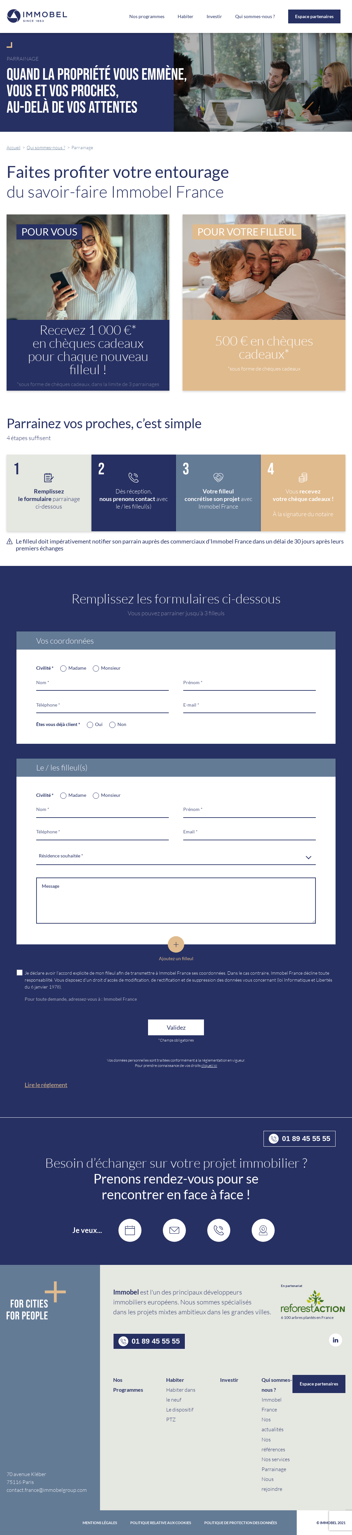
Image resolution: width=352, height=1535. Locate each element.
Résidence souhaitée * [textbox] (61, 855)
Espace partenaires (314, 16)
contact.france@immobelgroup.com (47, 1490)
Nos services (276, 1459)
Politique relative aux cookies (160, 1523)
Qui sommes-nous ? (46, 147)
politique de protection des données (240, 1523)
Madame (77, 668)
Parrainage (274, 1469)
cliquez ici (209, 1065)
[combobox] (176, 856)
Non (121, 724)
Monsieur (111, 668)
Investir (214, 16)
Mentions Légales (100, 1523)
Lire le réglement (46, 1084)
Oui (99, 724)
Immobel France (120, 999)
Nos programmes (146, 16)
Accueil (13, 147)
